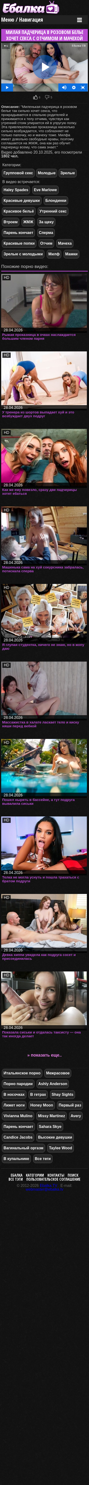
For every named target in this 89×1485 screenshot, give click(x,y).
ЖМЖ (28, 222)
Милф (54, 254)
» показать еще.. (44, 1055)
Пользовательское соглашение (53, 1179)
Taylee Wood (60, 1148)
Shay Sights (63, 1094)
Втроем (11, 222)
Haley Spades (16, 190)
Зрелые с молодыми (23, 254)
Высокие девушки (55, 1137)
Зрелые (67, 173)
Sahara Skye (50, 1127)
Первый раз (70, 1105)
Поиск (73, 1175)
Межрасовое (58, 1073)
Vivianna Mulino (18, 1116)
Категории (35, 1175)
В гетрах (38, 1094)
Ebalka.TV (48, 1186)
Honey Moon (41, 1105)
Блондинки (55, 201)
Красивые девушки (22, 201)
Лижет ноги (14, 1105)
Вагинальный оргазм (23, 1148)
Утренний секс (52, 211)
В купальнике (16, 1159)
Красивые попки (19, 243)
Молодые (47, 173)
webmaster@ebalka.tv (44, 1189)
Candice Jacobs (18, 1137)
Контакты (55, 1175)
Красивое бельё (19, 211)
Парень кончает (18, 233)
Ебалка (17, 1175)
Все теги (43, 1159)
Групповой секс (18, 173)
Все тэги (16, 1179)
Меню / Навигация (22, 19)
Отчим (46, 243)
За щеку (46, 222)
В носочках (14, 1094)
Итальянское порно (22, 1073)
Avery (76, 1116)
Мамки (71, 254)
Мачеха (65, 243)
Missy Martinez (51, 1116)
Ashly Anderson (52, 1084)
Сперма (46, 233)
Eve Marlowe (45, 190)
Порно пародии (18, 1084)
